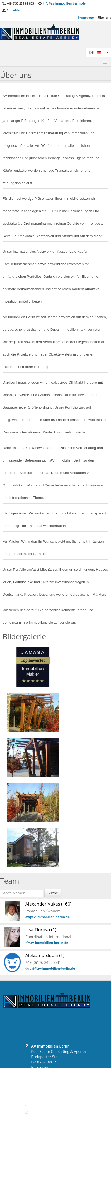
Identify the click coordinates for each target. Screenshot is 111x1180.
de (95, 52)
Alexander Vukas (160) (48, 904)
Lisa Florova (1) (40, 929)
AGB (34, 1077)
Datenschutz (41, 1072)
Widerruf (38, 1083)
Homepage (86, 17)
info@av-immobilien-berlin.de (62, 3)
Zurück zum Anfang (55, 1122)
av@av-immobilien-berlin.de (47, 917)
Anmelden (11, 10)
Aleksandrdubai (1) (44, 955)
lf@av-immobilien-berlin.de (46, 943)
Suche (53, 892)
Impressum (41, 1067)
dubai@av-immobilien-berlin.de (50, 968)
